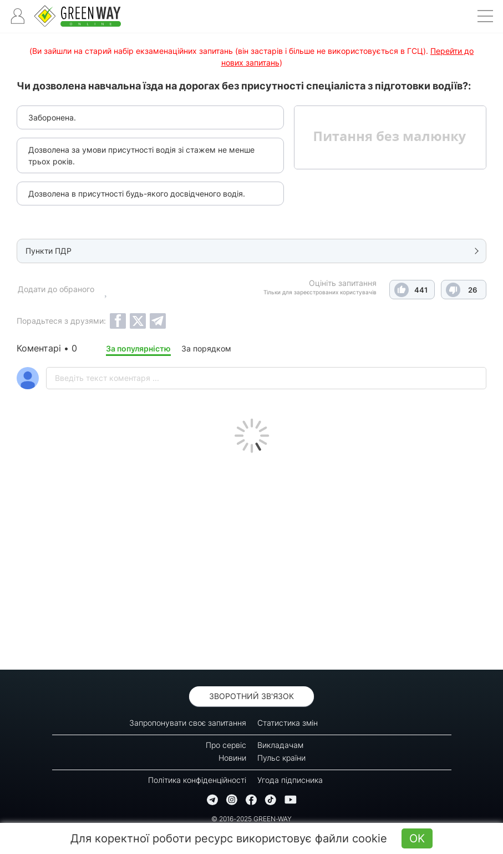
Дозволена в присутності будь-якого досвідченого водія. (136, 193)
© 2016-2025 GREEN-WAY (251, 819)
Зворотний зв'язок (251, 696)
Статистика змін (287, 723)
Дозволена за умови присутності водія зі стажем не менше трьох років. (141, 155)
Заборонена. (52, 117)
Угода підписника (290, 780)
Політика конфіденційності (197, 780)
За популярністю (138, 348)
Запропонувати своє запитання (187, 723)
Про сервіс (226, 745)
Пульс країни (281, 757)
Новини (232, 757)
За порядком (206, 348)
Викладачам (280, 745)
